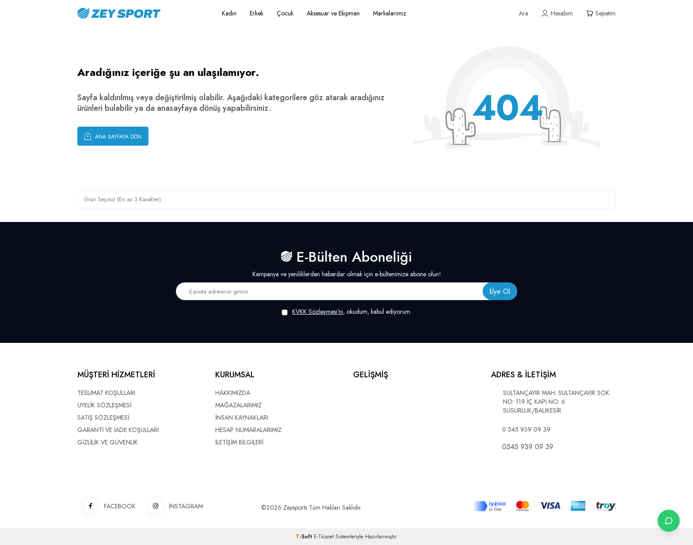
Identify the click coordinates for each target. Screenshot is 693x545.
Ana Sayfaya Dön (112, 136)
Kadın (229, 13)
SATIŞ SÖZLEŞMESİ (103, 417)
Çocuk (285, 13)
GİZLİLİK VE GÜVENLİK (107, 442)
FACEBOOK (106, 506)
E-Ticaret (324, 537)
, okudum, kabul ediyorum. (346, 312)
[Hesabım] (557, 13)
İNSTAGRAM (172, 506)
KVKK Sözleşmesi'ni (317, 311)
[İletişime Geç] (669, 521)
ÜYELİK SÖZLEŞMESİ (104, 405)
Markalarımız (389, 13)
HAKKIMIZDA (232, 392)
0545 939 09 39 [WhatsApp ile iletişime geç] (527, 447)
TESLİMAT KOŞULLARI (106, 392)
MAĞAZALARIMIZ (238, 405)
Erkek (256, 13)
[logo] (139, 13)
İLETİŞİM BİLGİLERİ (239, 442)
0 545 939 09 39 (526, 429)
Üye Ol (500, 291)
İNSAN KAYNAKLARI (241, 417)
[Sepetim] (601, 13)
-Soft (305, 537)
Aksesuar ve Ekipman (333, 13)
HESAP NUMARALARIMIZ (248, 429)
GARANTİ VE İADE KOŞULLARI (118, 429)
